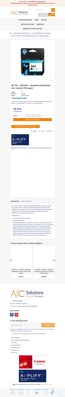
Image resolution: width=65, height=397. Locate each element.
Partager (34, 131)
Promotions (14, 342)
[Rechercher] (45, 10)
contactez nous (41, 1)
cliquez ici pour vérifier (46, 384)
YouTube (16, 314)
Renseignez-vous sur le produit (25, 126)
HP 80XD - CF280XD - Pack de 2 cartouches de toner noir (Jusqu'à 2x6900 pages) (44, 271)
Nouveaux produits (15, 345)
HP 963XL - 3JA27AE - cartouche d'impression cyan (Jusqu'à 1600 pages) (21, 271)
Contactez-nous (15, 350)
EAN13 (13, 95)
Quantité (15, 115)
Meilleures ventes (15, 347)
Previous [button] (11, 260)
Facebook (12, 314)
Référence (14, 93)
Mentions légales (15, 337)
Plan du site (14, 352)
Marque (13, 92)
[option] (21, 262)
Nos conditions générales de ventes (20, 340)
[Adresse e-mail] (25, 325)
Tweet (41, 131)
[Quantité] (33, 115)
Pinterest (49, 131)
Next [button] (54, 260)
